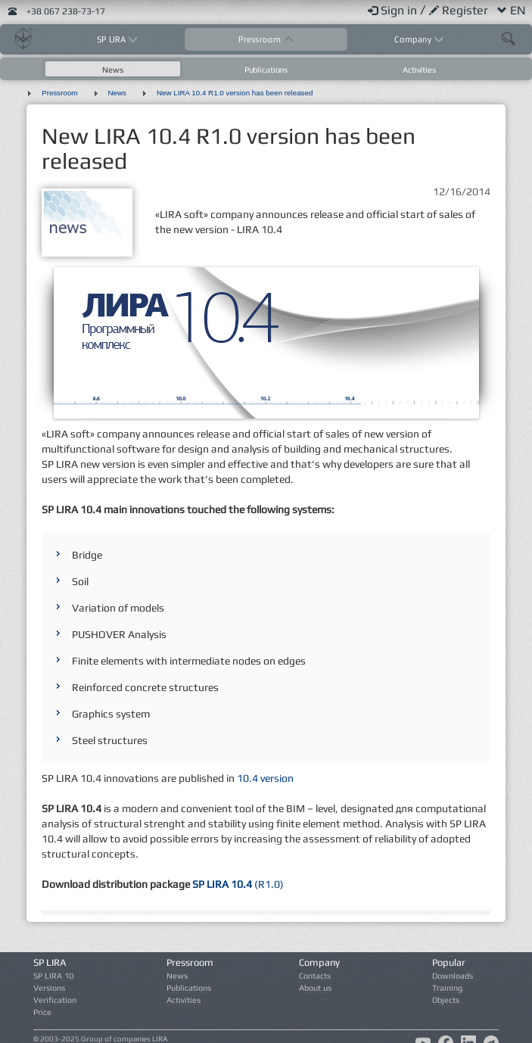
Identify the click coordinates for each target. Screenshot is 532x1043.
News (112, 69)
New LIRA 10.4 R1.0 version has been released (235, 93)
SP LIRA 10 (53, 975)
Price (42, 1012)
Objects (445, 999)
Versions (49, 987)
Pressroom (260, 39)
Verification (54, 999)
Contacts (315, 975)
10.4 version (265, 778)
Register (460, 10)
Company (414, 39)
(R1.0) (237, 884)
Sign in (394, 10)
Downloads (452, 975)
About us (315, 987)
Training (447, 987)
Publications (266, 69)
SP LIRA (112, 39)
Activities (419, 69)
